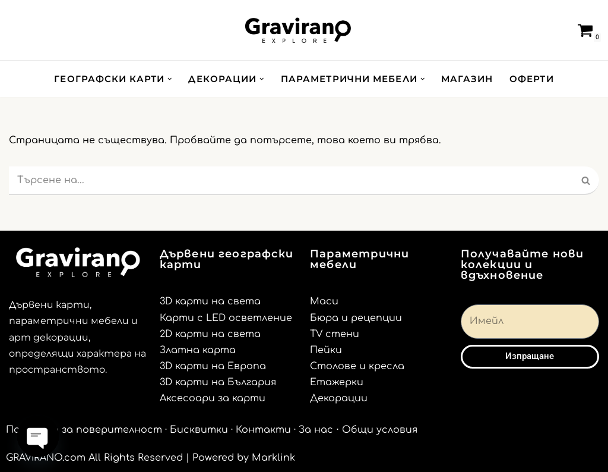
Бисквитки (199, 429)
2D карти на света (210, 334)
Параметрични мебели (359, 259)
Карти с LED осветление (226, 318)
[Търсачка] (559, 30)
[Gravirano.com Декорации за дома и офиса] (298, 30)
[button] (169, 79)
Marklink (273, 457)
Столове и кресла (357, 366)
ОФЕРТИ (531, 78)
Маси (324, 301)
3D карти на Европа (213, 366)
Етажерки (336, 382)
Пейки (326, 350)
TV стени (334, 334)
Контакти (263, 429)
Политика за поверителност (84, 429)
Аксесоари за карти (212, 398)
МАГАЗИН (467, 78)
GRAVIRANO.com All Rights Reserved (94, 457)
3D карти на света (210, 301)
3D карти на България (218, 382)
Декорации (339, 398)
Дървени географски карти (227, 259)
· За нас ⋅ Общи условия (355, 429)
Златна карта (198, 350)
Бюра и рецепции (356, 318)
